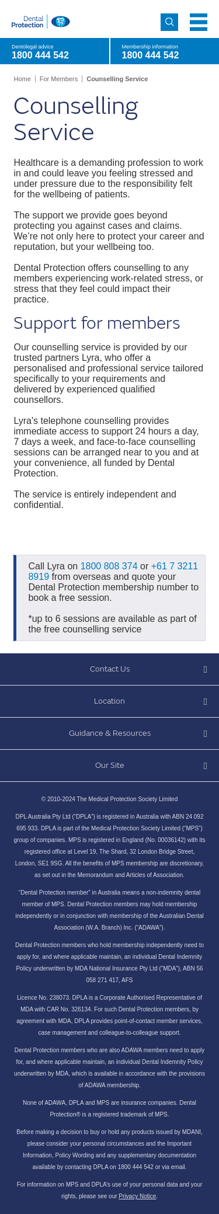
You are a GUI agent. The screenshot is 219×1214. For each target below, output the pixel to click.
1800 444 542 (150, 55)
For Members (59, 78)
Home (21, 78)
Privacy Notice (137, 1196)
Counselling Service (117, 78)
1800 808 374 (109, 566)
